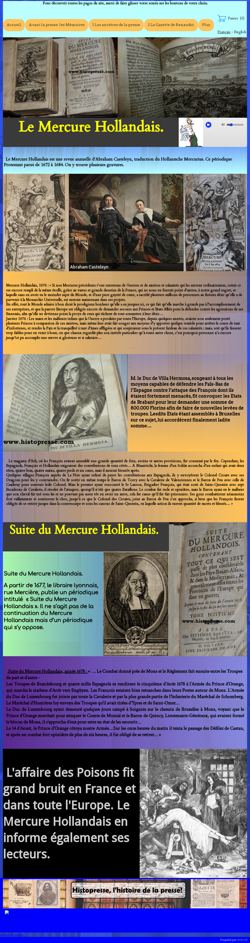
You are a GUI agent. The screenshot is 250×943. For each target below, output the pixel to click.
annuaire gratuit (12, 935)
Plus (206, 25)
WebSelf (242, 940)
